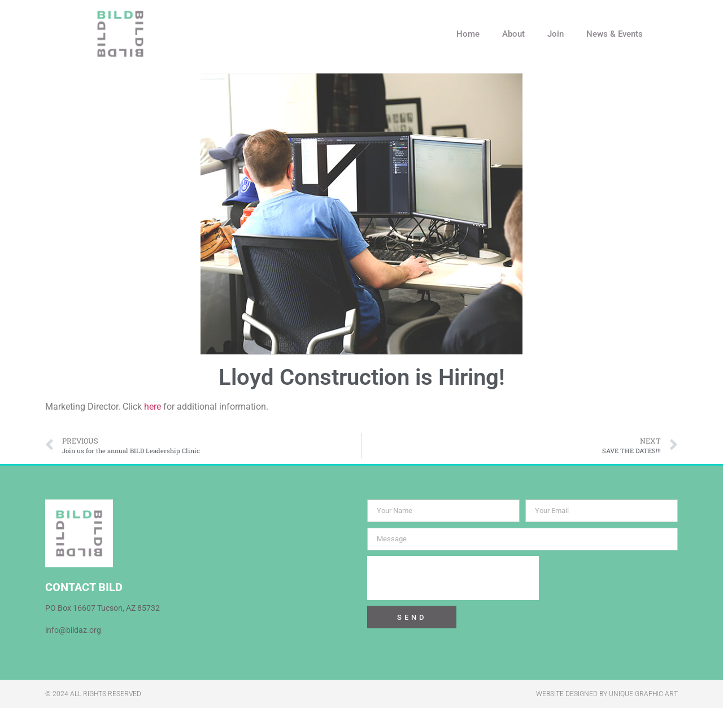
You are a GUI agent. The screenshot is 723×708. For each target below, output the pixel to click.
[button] (672, 34)
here (152, 406)
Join (555, 34)
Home (468, 34)
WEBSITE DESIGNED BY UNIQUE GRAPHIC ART (607, 694)
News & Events (614, 34)
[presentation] (453, 578)
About (513, 34)
